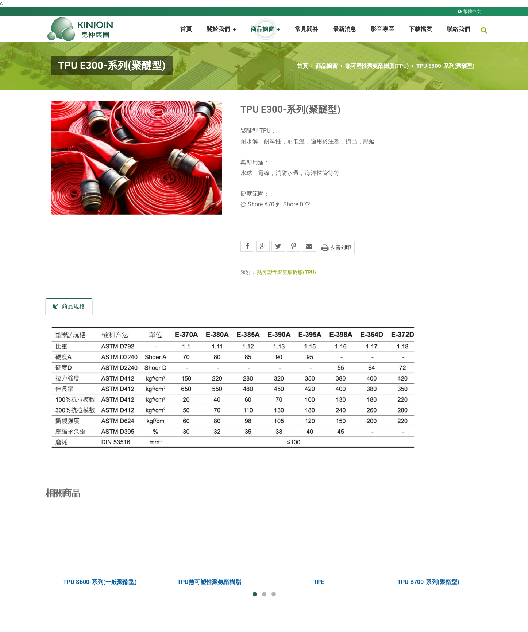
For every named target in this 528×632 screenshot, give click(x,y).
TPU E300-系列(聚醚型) (445, 66)
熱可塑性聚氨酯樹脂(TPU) (377, 66)
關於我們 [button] (221, 29)
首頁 (186, 29)
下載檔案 (420, 29)
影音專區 (382, 29)
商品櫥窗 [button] (265, 29)
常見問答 (306, 29)
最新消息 (344, 29)
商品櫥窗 (327, 66)
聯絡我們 (458, 29)
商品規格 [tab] (69, 306)
